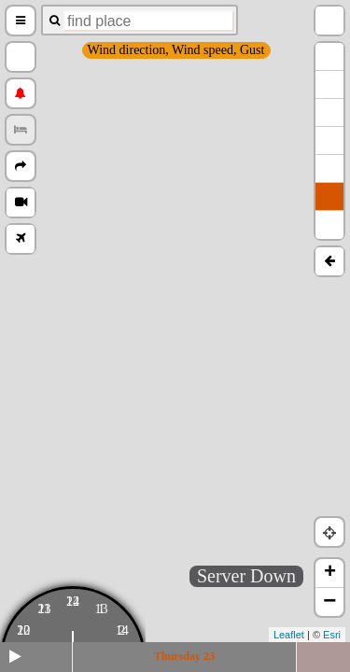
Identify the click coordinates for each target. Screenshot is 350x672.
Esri (332, 634)
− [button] (329, 602)
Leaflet (288, 634)
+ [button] (330, 573)
